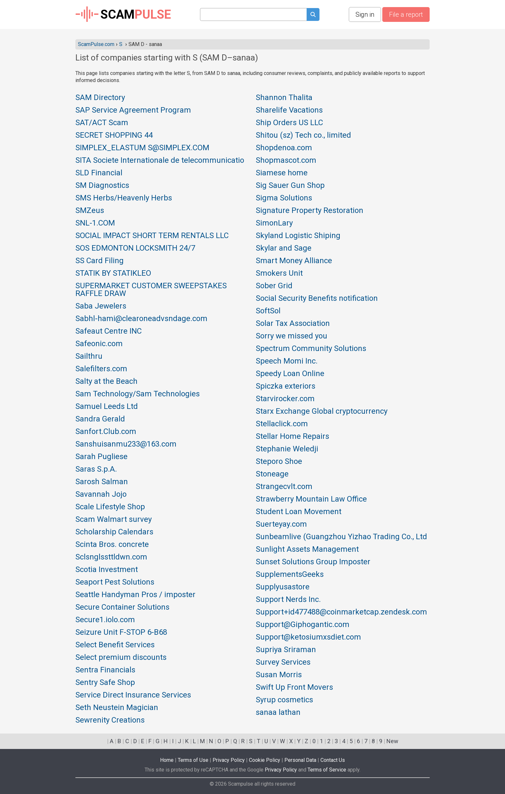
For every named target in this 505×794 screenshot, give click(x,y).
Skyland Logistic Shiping (298, 236)
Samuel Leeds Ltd (106, 406)
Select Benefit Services (115, 645)
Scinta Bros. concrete (112, 544)
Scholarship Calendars (114, 532)
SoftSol (268, 311)
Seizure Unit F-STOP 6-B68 (121, 632)
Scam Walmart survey (113, 519)
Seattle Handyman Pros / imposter (135, 595)
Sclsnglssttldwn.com (111, 557)
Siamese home (282, 173)
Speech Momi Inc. (287, 361)
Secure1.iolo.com (105, 620)
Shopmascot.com (286, 160)
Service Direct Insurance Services (133, 695)
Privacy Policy (229, 760)
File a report (406, 14)
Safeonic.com (99, 344)
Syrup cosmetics (284, 700)
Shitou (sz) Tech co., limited (303, 135)
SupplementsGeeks (290, 574)
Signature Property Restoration (309, 211)
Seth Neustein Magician (116, 708)
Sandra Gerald (100, 419)
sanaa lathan (278, 712)
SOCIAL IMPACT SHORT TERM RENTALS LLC (152, 236)
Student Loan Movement (298, 512)
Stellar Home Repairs (292, 436)
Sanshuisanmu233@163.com (125, 444)
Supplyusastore (283, 587)
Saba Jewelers (100, 306)
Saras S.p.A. (96, 469)
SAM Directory (100, 98)
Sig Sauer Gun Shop (290, 185)
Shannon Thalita (284, 98)
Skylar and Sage (283, 248)
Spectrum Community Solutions (311, 349)
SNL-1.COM (95, 223)
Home (167, 760)
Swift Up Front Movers (294, 687)
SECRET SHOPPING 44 (114, 135)
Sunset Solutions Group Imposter (313, 562)
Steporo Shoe (279, 461)
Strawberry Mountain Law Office (311, 499)
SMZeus (89, 211)
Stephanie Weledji (287, 449)
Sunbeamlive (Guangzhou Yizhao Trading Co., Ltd (341, 537)
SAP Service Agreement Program (133, 110)
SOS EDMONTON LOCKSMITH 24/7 (135, 248)
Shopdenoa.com (284, 148)
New (392, 741)
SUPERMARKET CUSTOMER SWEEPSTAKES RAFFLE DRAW (151, 290)
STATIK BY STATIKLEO (113, 273)
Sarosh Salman (101, 482)
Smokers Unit (279, 273)
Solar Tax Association (293, 323)
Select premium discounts (121, 657)
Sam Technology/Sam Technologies (137, 394)
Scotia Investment (106, 570)
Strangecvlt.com (284, 487)
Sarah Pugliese (101, 457)
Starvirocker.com (285, 399)
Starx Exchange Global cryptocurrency (321, 411)
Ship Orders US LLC (289, 123)
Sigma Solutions (284, 198)
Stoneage (272, 474)
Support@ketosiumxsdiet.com (308, 637)
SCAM (123, 14)
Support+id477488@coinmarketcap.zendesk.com (341, 612)
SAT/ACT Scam (101, 123)
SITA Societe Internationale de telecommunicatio (159, 160)
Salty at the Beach (106, 381)
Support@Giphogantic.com (302, 625)
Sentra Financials (105, 670)
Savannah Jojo (101, 494)
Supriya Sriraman (286, 650)
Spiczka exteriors (285, 386)
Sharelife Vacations (289, 110)
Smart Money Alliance (294, 261)
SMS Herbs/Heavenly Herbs (123, 198)
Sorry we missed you (291, 336)
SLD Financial (98, 173)
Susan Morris (279, 675)
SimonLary (274, 223)
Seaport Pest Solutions (114, 582)
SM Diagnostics (102, 185)
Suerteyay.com (281, 524)
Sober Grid (274, 286)
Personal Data (300, 760)
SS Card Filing (99, 261)
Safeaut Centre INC (108, 331)
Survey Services (283, 662)
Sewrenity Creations (110, 720)
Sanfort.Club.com (105, 432)
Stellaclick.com (282, 424)
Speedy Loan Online (290, 374)
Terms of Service (327, 770)
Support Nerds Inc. (288, 600)
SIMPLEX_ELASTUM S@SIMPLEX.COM (142, 148)
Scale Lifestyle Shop (110, 507)
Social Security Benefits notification (317, 298)
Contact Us (332, 760)
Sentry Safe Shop (105, 683)
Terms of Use (193, 760)
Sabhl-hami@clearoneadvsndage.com (141, 319)
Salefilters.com (101, 369)
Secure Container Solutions (122, 607)
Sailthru (88, 356)
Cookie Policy (264, 760)
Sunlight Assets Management (307, 549)
